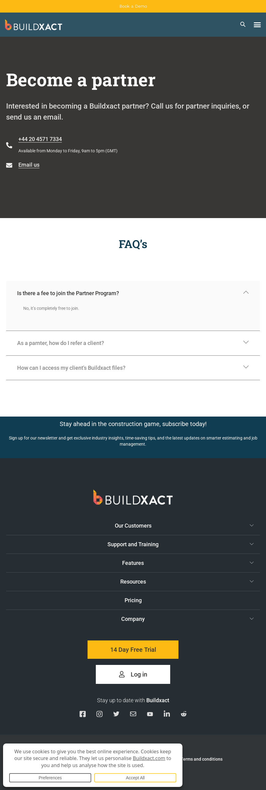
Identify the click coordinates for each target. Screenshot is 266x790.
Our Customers (184, 525)
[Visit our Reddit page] (184, 715)
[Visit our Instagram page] (99, 714)
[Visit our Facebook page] (83, 714)
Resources (187, 581)
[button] (257, 25)
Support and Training (180, 544)
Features (188, 563)
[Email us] (133, 715)
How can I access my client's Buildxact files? (71, 368)
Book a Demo (133, 6)
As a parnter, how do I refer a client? (60, 343)
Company (187, 619)
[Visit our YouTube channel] (150, 715)
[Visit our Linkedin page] (167, 714)
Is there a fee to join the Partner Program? (68, 293)
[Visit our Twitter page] (116, 715)
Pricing (133, 600)
